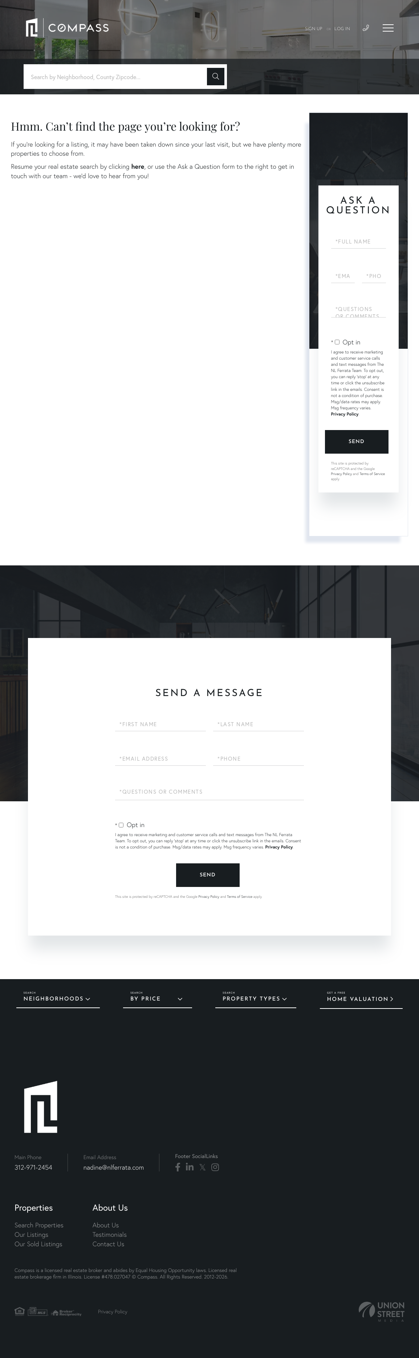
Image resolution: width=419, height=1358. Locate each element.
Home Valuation (358, 999)
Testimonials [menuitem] (110, 1234)
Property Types (251, 999)
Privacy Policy (345, 414)
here (137, 166)
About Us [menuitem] (106, 1225)
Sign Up (313, 29)
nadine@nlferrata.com (114, 1167)
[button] (215, 76)
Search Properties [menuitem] (39, 1225)
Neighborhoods (54, 999)
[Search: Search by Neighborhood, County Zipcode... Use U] (118, 77)
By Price (145, 999)
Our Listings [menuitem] (31, 1234)
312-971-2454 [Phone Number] (33, 1167)
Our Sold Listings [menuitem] (38, 1244)
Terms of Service (372, 473)
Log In (342, 29)
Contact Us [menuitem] (108, 1244)
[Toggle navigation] (388, 28)
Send (357, 442)
